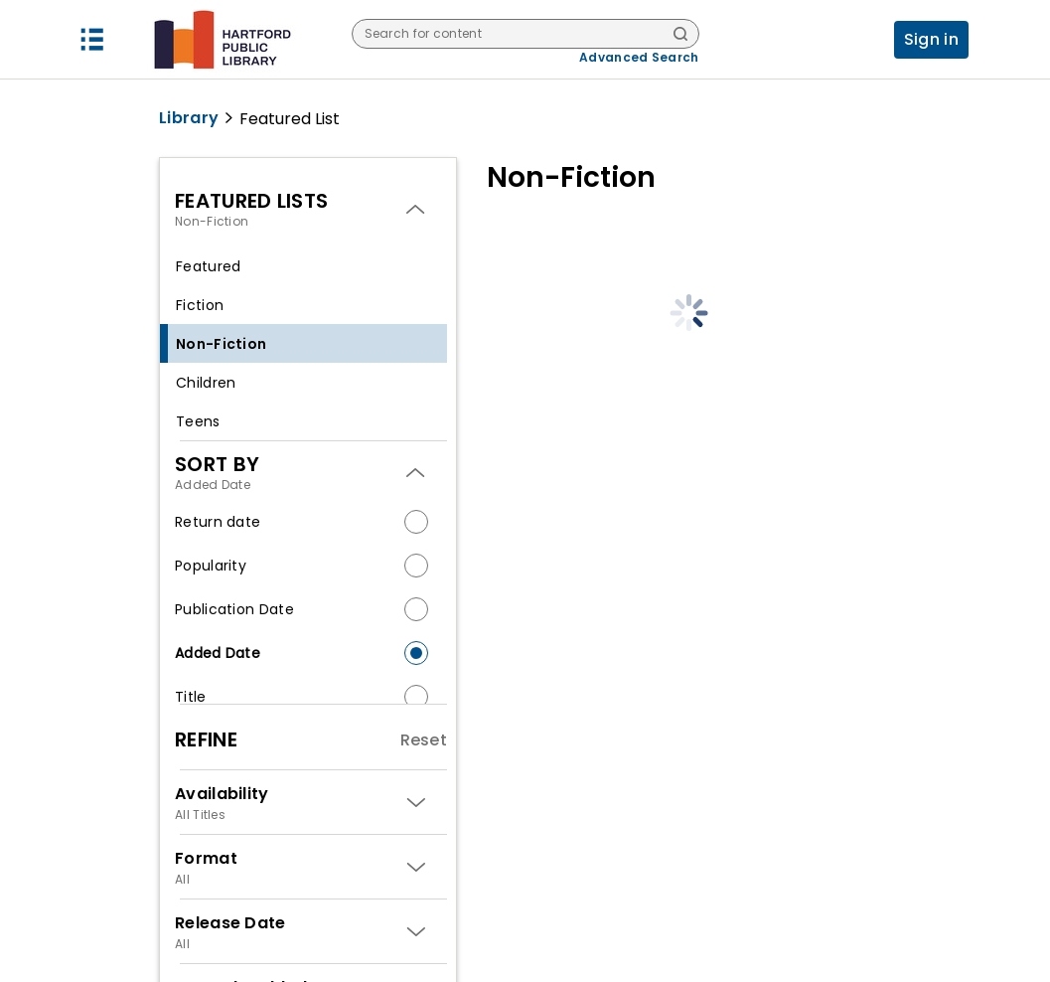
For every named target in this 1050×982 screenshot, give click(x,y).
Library (189, 117)
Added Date (217, 653)
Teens (198, 421)
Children (205, 383)
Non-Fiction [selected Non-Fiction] (221, 344)
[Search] (680, 35)
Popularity (210, 565)
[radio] (416, 522)
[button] (92, 40)
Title (191, 697)
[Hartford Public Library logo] (222, 40)
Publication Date (234, 609)
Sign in (931, 39)
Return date (217, 522)
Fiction (200, 305)
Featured (208, 266)
